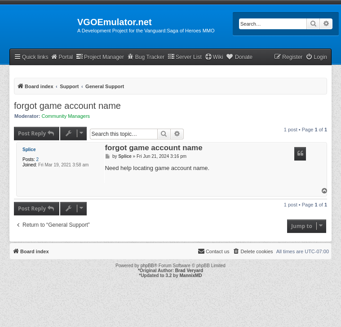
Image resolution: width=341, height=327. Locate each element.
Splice (28, 149)
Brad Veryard (189, 270)
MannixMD (191, 275)
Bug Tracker (145, 57)
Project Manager (100, 57)
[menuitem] (316, 57)
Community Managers (66, 116)
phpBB (147, 265)
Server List (185, 57)
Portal (61, 57)
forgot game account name (67, 105)
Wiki (214, 57)
